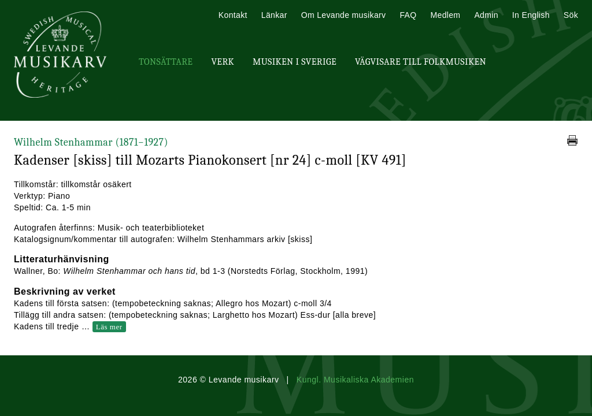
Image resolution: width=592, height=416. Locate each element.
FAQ (407, 15)
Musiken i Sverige (294, 62)
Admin (486, 15)
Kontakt (233, 15)
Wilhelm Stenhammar (91, 142)
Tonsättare (166, 62)
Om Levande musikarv (343, 15)
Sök (571, 15)
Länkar (274, 15)
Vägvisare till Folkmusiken (420, 62)
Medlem (445, 15)
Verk (222, 62)
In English (531, 15)
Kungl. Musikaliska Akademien (355, 379)
